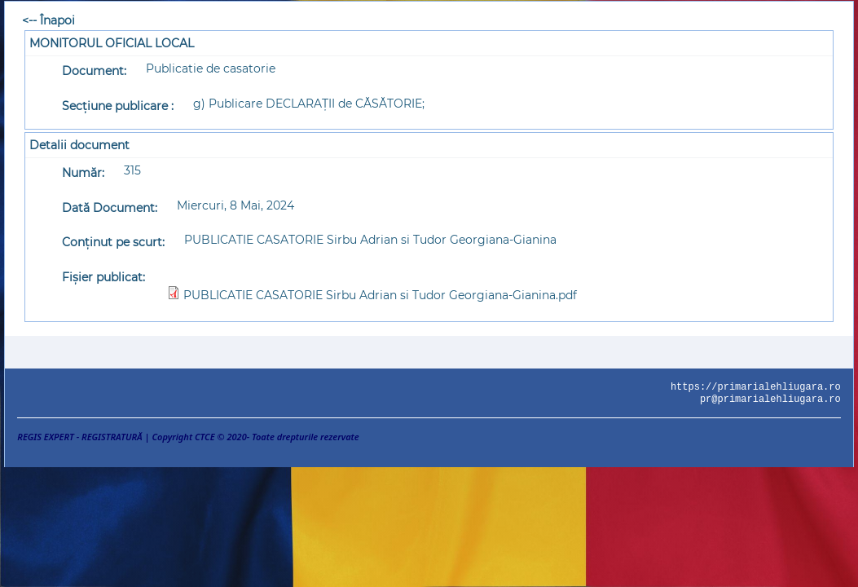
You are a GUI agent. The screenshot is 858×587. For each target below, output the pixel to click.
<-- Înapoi (48, 20)
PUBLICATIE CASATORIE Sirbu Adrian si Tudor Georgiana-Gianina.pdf (380, 295)
